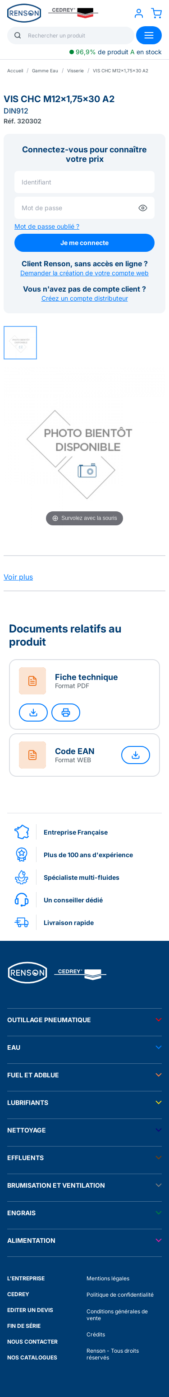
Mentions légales (108, 1278)
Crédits (96, 1334)
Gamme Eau (45, 70)
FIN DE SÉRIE (24, 1325)
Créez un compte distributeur (84, 298)
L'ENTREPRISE (26, 1278)
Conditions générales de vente (117, 1314)
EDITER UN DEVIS (30, 1310)
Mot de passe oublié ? (46, 226)
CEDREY (18, 1294)
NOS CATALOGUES (32, 1357)
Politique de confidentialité (120, 1294)
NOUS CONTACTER (32, 1341)
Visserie (75, 70)
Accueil (15, 70)
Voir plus (18, 576)
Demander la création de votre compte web (84, 273)
